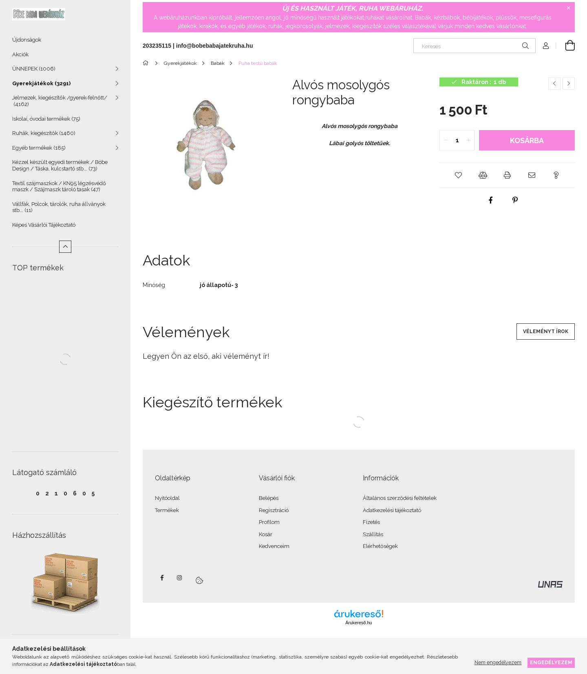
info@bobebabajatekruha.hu (214, 45)
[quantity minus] (446, 140)
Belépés (268, 498)
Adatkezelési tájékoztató (392, 510)
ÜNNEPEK (33, 69)
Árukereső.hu (358, 622)
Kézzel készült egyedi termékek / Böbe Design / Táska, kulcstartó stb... (60, 165)
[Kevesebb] (65, 247)
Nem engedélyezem (497, 662)
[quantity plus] (468, 140)
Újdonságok (26, 40)
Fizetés (371, 522)
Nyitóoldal (167, 498)
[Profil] (546, 45)
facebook (162, 578)
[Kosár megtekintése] (565, 45)
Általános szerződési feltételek (400, 498)
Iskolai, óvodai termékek (46, 119)
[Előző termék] (554, 83)
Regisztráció (274, 510)
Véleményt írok (545, 331)
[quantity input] (457, 140)
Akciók (20, 54)
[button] (458, 175)
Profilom (269, 522)
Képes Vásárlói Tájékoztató (43, 225)
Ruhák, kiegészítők (43, 133)
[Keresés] (474, 45)
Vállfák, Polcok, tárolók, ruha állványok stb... (59, 207)
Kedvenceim (274, 546)
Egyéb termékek (39, 148)
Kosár (265, 534)
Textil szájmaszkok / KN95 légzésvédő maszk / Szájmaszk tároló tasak (59, 186)
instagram (180, 578)
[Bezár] (569, 8)
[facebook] (491, 200)
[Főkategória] (147, 63)
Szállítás (373, 534)
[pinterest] (515, 200)
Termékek (167, 510)
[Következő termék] (569, 83)
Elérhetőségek (380, 546)
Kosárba (527, 140)
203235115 (157, 45)
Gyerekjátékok (41, 83)
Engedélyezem (551, 662)
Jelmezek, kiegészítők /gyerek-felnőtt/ (59, 101)
